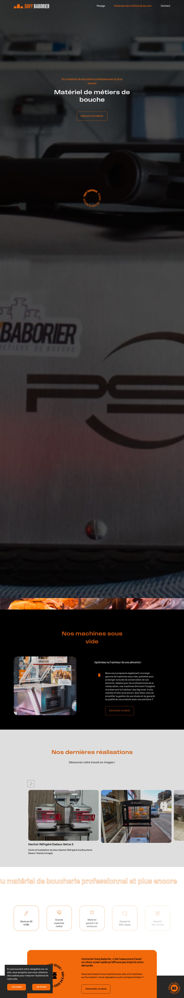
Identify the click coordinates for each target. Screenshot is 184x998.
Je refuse (41, 987)
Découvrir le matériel (92, 122)
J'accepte (16, 987)
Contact (165, 6)
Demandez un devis (96, 989)
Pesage (101, 6)
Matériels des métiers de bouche (132, 6)
